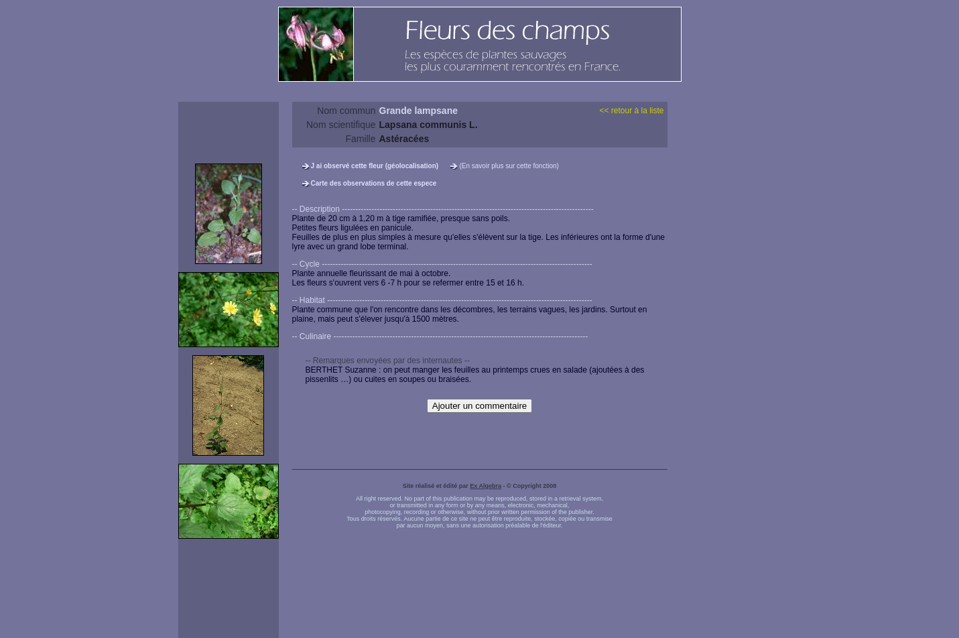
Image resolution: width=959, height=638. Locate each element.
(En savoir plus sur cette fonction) (508, 166)
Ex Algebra (485, 486)
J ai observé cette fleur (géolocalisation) (375, 166)
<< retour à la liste (631, 110)
